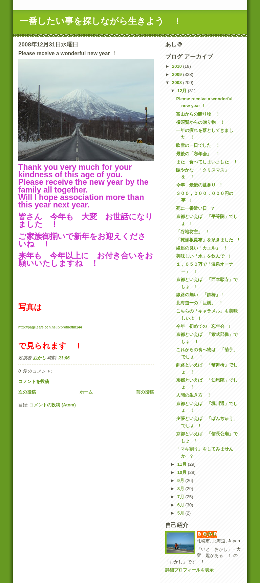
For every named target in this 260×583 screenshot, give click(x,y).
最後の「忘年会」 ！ (198, 153)
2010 (177, 66)
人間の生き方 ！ (193, 395)
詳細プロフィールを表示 (189, 569)
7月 (181, 496)
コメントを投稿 (33, 381)
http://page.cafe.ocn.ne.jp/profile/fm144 (50, 327)
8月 (181, 488)
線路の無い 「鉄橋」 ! (199, 294)
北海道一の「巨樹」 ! (198, 302)
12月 (182, 90)
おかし (210, 534)
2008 (177, 82)
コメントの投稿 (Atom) (52, 404)
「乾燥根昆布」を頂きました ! (207, 239)
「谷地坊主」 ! (192, 231)
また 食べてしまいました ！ (207, 161)
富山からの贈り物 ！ (198, 114)
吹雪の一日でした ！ (198, 145)
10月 (182, 472)
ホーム (86, 392)
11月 (182, 464)
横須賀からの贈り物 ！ (200, 122)
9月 (181, 480)
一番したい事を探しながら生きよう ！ (101, 21)
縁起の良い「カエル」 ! (201, 247)
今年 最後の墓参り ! (198, 184)
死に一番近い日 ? (195, 208)
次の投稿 (27, 392)
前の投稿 (145, 392)
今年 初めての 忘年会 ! (203, 326)
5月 (181, 513)
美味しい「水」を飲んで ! (203, 256)
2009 (177, 74)
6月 (181, 504)
